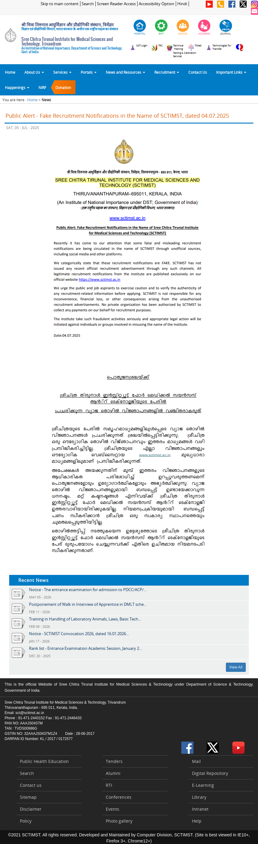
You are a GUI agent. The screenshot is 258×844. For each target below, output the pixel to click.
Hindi (182, 3)
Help (196, 821)
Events (112, 809)
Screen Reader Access (116, 3)
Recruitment (166, 72)
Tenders (114, 761)
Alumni (113, 773)
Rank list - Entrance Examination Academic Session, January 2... (85, 648)
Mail (196, 761)
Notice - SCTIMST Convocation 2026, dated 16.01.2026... (79, 633)
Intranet (200, 809)
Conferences (118, 797)
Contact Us (197, 72)
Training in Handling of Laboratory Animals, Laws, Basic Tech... (85, 619)
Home (10, 72)
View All (235, 667)
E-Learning (203, 785)
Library (199, 797)
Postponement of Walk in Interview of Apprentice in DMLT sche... (87, 604)
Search (88, 3)
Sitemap (28, 797)
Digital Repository (210, 773)
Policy (25, 821)
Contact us (31, 785)
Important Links (231, 72)
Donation (63, 87)
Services (62, 72)
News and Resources (125, 72)
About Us (34, 72)
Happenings (17, 87)
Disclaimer (31, 809)
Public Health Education (44, 761)
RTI (109, 785)
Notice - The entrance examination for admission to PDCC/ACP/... (87, 589)
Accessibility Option (156, 3)
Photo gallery (119, 821)
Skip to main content (60, 3)
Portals (89, 72)
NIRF (42, 87)
